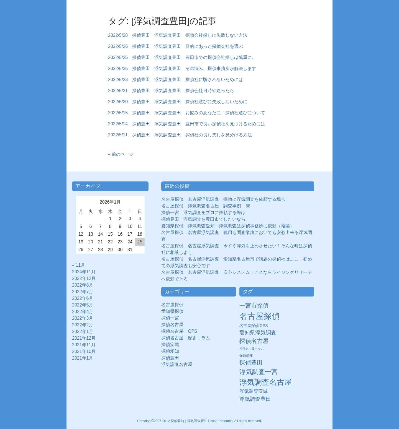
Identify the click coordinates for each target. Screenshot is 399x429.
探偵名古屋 (172, 324)
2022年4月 (82, 311)
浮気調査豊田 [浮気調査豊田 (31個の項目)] (255, 399)
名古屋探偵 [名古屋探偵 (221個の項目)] (259, 316)
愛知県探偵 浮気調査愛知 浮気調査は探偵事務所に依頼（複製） (227, 225)
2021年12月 (84, 338)
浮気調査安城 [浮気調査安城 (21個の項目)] (253, 391)
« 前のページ (121, 154)
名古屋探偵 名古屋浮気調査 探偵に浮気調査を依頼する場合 (223, 199)
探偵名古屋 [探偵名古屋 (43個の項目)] (253, 341)
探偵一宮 (172, 318)
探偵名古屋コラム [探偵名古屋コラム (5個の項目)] (251, 348)
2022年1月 (82, 331)
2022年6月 (82, 298)
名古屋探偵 (172, 304)
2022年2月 (82, 325)
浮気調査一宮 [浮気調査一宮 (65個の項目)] (258, 371)
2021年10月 (84, 351)
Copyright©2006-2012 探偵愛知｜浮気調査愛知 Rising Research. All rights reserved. (199, 421)
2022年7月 (82, 291)
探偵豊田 (172, 357)
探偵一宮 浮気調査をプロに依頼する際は (203, 212)
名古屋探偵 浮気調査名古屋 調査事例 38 (205, 206)
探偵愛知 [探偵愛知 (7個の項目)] (246, 355)
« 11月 (78, 265)
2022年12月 (84, 278)
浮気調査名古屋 (176, 364)
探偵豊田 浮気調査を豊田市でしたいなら (203, 219)
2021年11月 (84, 344)
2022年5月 (82, 305)
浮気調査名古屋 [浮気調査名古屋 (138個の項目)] (265, 382)
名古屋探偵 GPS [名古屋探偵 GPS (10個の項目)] (253, 326)
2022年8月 (82, 285)
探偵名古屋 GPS (179, 331)
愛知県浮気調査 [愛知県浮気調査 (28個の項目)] (257, 333)
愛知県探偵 (172, 311)
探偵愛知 (172, 351)
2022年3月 (82, 318)
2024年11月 (84, 271)
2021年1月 (82, 358)
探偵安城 (170, 344)
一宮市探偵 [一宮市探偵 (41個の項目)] (253, 305)
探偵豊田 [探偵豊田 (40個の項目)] (251, 362)
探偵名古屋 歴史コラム (187, 338)
